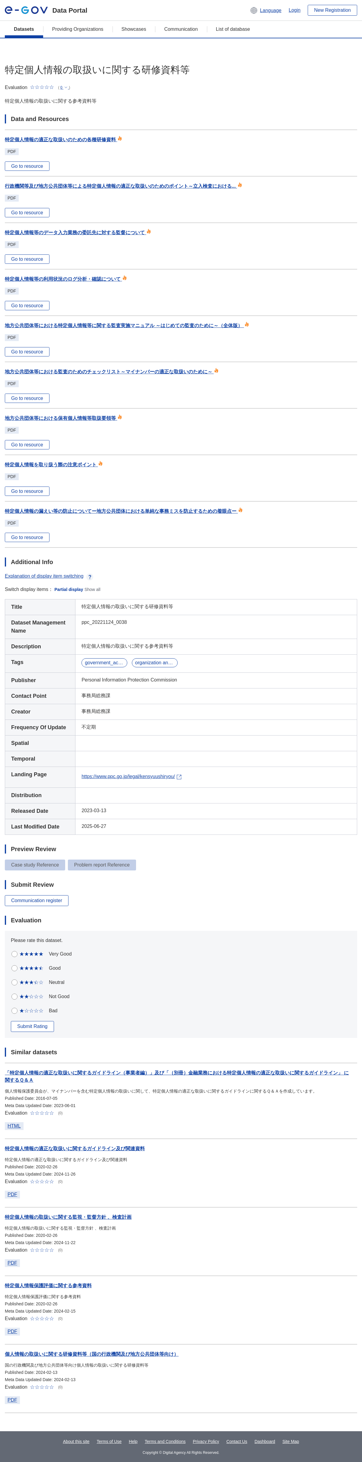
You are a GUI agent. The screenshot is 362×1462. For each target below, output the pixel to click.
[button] (265, 10)
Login (294, 10)
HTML (14, 1125)
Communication (181, 29)
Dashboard (265, 1441)
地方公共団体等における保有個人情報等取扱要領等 (63, 418)
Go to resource (27, 166)
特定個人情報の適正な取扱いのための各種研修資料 (63, 139)
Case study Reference (35, 864)
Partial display (69, 589)
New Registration (332, 10)
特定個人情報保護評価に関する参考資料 (48, 1285)
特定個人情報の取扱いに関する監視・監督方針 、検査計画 (68, 1217)
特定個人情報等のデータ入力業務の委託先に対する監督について (78, 232)
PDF (12, 1194)
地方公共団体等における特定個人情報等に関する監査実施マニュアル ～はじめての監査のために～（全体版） (127, 325)
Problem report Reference (102, 864)
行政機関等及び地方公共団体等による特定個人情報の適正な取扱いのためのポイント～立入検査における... (123, 186)
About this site (76, 1441)
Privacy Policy (206, 1441)
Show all (92, 589)
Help (133, 1441)
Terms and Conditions (165, 1441)
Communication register (36, 900)
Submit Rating (32, 1026)
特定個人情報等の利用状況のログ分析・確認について (66, 279)
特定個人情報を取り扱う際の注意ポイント (54, 464)
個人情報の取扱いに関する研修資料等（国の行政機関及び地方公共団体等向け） (92, 1354)
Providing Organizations (77, 29)
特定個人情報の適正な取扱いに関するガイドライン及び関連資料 (75, 1148)
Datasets (24, 29)
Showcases (134, 29)
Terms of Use (109, 1441)
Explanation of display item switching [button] (49, 576)
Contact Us (236, 1441)
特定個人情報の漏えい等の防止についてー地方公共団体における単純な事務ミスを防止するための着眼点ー (124, 511)
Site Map (290, 1441)
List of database (233, 29)
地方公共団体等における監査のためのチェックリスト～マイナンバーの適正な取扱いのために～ (112, 371)
